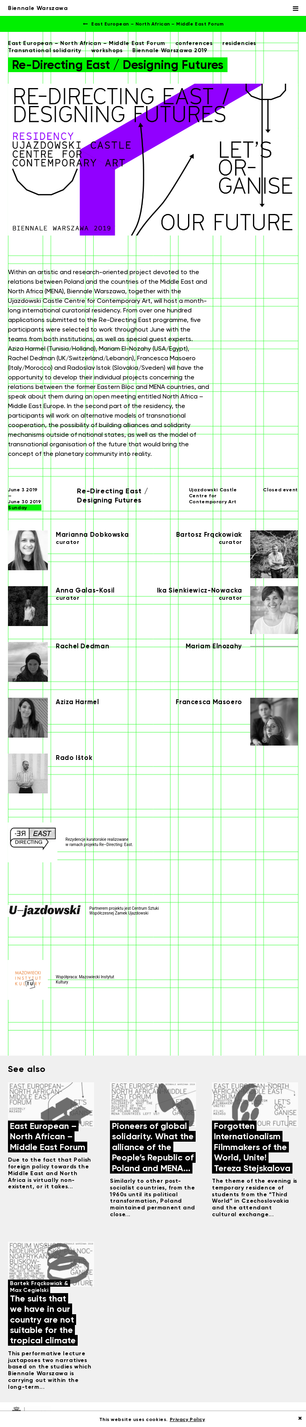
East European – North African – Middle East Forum (153, 24)
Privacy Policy (187, 1419)
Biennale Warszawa (38, 8)
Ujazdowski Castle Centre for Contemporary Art (213, 495)
